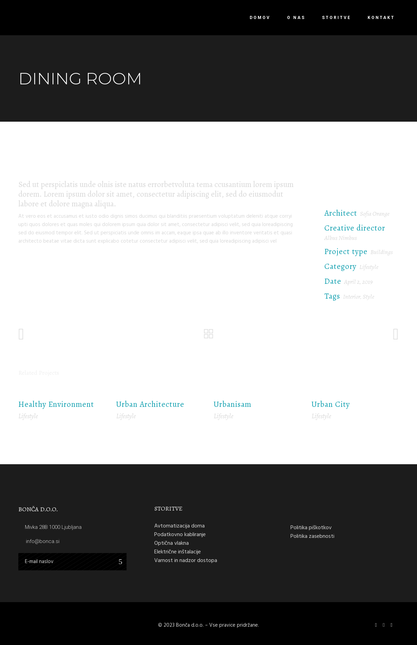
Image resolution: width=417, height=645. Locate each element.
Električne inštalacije (177, 551)
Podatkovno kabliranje (180, 534)
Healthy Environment (56, 404)
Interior (351, 296)
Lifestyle (368, 267)
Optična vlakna (171, 543)
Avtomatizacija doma (179, 526)
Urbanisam (232, 404)
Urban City (331, 404)
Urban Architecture (150, 404)
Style (368, 296)
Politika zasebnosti (312, 536)
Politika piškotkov (311, 527)
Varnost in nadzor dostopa (185, 560)
